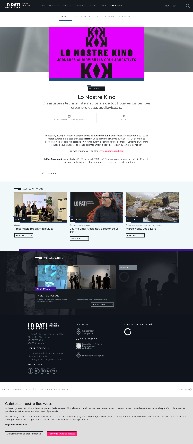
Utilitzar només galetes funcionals (24, 434)
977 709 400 (35, 340)
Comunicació (116, 6)
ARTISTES (67, 6)
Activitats (54, 6)
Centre (93, 6)
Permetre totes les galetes (62, 434)
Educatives (80, 6)
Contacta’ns (125, 17)
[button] (187, 6)
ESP (174, 6)
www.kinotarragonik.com (111, 151)
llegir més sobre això (16, 424)
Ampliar (24, 235)
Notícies (66, 17)
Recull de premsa (105, 17)
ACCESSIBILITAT (61, 389)
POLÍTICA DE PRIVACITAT (14, 389)
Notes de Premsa (83, 17)
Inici (43, 6)
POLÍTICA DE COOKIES (40, 389)
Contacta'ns (102, 304)
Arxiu (103, 6)
